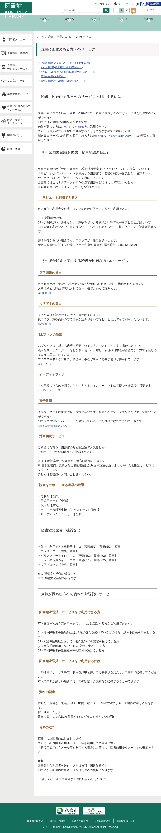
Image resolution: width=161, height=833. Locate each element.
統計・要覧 (13, 148)
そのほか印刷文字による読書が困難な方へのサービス (75, 71)
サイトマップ (124, 3)
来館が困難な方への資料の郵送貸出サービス (70, 80)
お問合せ (103, 3)
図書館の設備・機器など (57, 76)
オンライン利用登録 (77, 126)
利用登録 (148, 22)
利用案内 (45, 22)
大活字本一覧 (46, 323)
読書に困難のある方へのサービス (18, 108)
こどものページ (16, 80)
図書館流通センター (131, 820)
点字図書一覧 (46, 293)
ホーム (41, 36)
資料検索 (71, 22)
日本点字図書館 (80, 820)
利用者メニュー (16, 39)
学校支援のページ (17, 94)
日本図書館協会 (104, 820)
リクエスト (122, 22)
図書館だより (15, 135)
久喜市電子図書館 (17, 53)
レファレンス (96, 22)
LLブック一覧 (47, 363)
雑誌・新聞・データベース (15, 121)
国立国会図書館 (55, 820)
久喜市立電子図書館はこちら (57, 425)
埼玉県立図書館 (30, 820)
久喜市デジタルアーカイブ (18, 67)
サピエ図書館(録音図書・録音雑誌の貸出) (68, 67)
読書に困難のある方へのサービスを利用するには (72, 62)
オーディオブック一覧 (52, 390)
